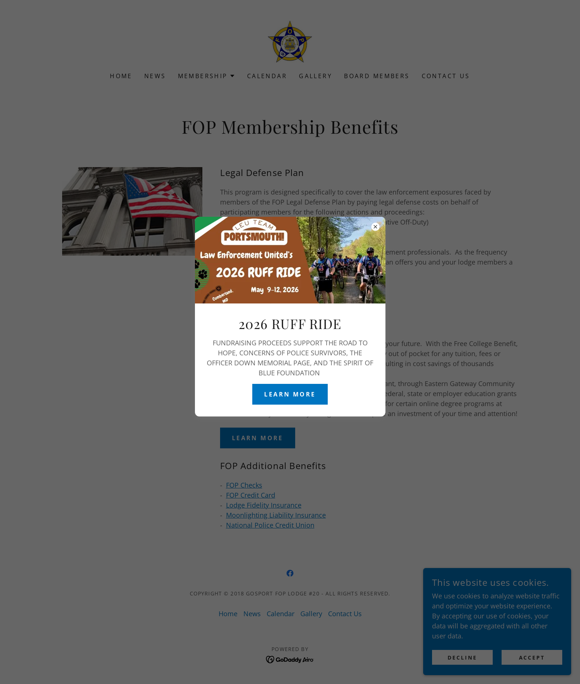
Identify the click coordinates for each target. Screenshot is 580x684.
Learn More (290, 394)
